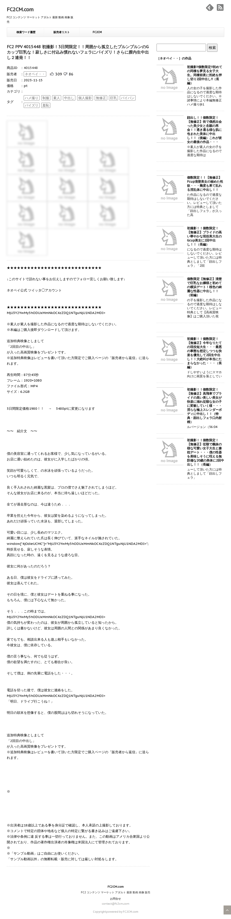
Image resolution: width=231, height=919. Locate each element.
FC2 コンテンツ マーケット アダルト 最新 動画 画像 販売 (115, 892)
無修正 (101, 98)
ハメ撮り (31, 98)
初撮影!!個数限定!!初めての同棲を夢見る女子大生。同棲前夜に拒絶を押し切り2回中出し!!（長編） (204, 75)
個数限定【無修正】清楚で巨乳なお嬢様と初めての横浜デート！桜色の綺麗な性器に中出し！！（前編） (204, 287)
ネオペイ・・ (35, 74)
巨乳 (113, 98)
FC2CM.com (20, 9)
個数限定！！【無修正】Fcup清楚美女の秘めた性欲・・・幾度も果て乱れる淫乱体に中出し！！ (205, 183)
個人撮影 (85, 98)
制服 (45, 98)
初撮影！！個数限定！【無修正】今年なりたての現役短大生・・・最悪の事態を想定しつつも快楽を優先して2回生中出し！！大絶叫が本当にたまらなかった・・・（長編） (204, 353)
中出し (69, 98)
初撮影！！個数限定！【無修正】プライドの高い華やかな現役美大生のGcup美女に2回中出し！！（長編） (204, 236)
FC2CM (97, 32)
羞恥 (45, 105)
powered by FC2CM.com (122, 911)
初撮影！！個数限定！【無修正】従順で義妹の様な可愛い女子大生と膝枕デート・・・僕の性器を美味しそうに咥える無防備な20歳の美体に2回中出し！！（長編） (205, 452)
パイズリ (31, 105)
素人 (56, 98)
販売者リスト (61, 32)
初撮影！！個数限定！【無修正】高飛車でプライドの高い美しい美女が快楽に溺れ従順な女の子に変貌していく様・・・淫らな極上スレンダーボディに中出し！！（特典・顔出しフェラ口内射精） (204, 405)
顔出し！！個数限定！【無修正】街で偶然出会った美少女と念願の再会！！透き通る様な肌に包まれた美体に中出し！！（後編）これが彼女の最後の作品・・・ (204, 130)
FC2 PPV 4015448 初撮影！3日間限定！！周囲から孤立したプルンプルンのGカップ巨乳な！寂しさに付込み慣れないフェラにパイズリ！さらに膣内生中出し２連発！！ (78, 52)
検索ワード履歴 (25, 32)
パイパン (127, 98)
